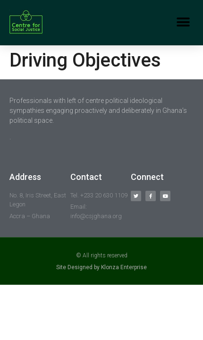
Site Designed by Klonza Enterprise (101, 267)
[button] (183, 22)
